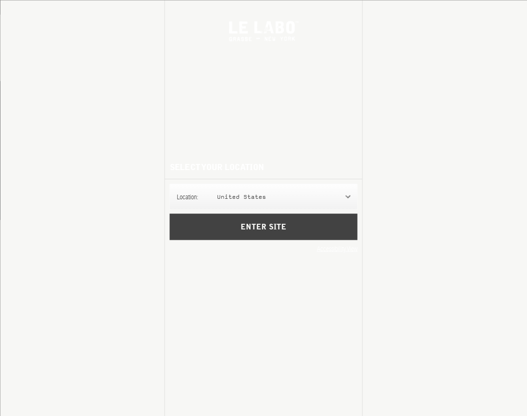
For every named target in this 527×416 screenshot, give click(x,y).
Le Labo (263, 31)
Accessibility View (337, 248)
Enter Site (263, 226)
